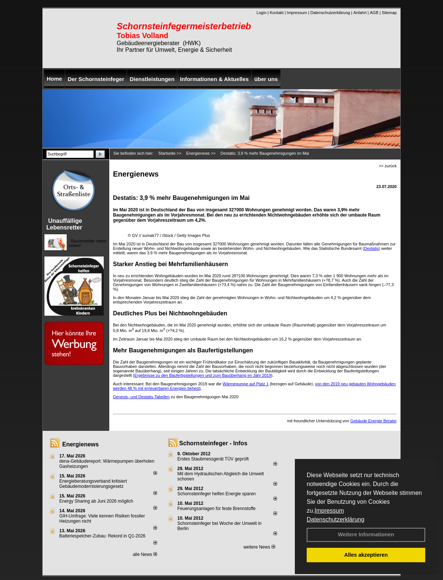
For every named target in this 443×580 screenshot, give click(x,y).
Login (261, 12)
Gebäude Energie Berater (373, 421)
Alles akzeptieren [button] (366, 555)
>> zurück (388, 166)
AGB (374, 12)
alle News (145, 554)
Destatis (371, 248)
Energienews (80, 444)
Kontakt (276, 12)
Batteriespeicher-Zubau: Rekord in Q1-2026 (102, 536)
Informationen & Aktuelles (214, 79)
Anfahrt (359, 12)
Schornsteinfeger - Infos (213, 443)
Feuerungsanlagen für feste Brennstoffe (216, 508)
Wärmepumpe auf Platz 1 (246, 384)
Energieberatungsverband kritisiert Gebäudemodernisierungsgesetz (93, 484)
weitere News (259, 547)
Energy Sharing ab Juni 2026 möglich (96, 501)
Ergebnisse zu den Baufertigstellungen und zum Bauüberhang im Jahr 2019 (202, 375)
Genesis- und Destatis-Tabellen (141, 397)
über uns (265, 79)
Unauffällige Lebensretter (64, 224)
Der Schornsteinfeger (96, 79)
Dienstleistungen (152, 79)
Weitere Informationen (366, 534)
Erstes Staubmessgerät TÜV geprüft (213, 459)
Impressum (329, 510)
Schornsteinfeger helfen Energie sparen (216, 493)
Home (54, 79)
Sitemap (389, 12)
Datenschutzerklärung (335, 519)
